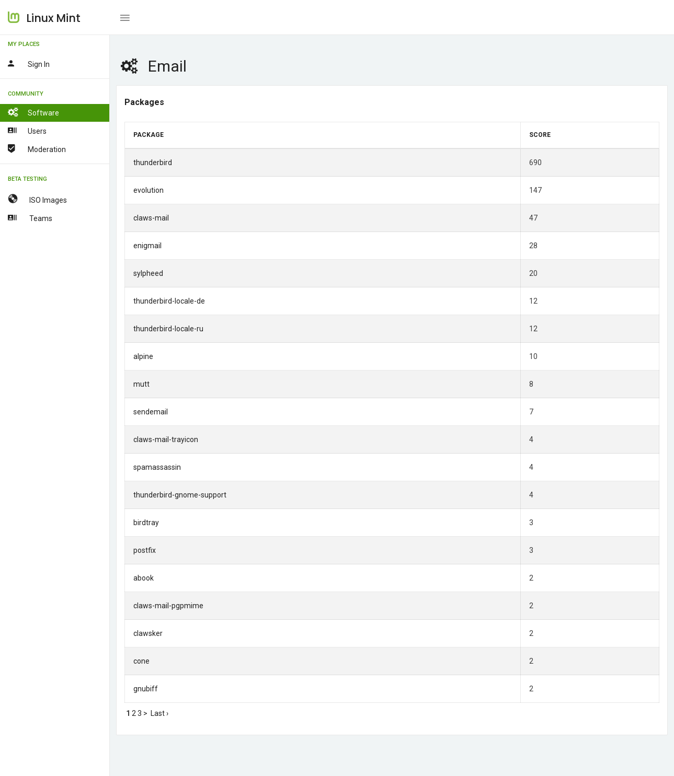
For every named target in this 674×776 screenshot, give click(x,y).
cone (141, 661)
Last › (159, 713)
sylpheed (148, 273)
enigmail (147, 245)
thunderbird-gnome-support (179, 495)
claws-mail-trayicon (165, 439)
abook (143, 578)
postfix (144, 550)
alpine (143, 356)
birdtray (146, 522)
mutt (141, 384)
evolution (148, 190)
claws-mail (151, 218)
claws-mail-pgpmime (168, 605)
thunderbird (152, 162)
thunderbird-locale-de (169, 301)
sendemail (150, 412)
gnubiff (145, 689)
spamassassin (157, 467)
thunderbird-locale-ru (168, 329)
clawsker (148, 633)
